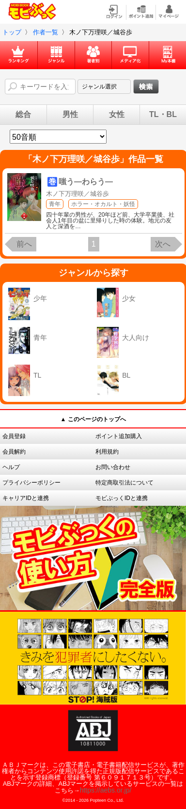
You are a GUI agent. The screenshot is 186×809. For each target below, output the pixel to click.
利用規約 (107, 451)
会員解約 (14, 451)
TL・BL (163, 114)
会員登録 (14, 436)
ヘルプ (11, 467)
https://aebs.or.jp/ (106, 790)
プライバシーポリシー (31, 482)
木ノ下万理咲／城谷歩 (77, 193)
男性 (70, 114)
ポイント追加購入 (118, 436)
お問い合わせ (112, 467)
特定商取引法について (124, 482)
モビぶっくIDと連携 (121, 498)
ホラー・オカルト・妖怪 (103, 204)
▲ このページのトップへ (92, 419)
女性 (116, 114)
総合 (23, 114)
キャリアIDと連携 (25, 498)
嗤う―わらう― (86, 181)
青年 (55, 204)
